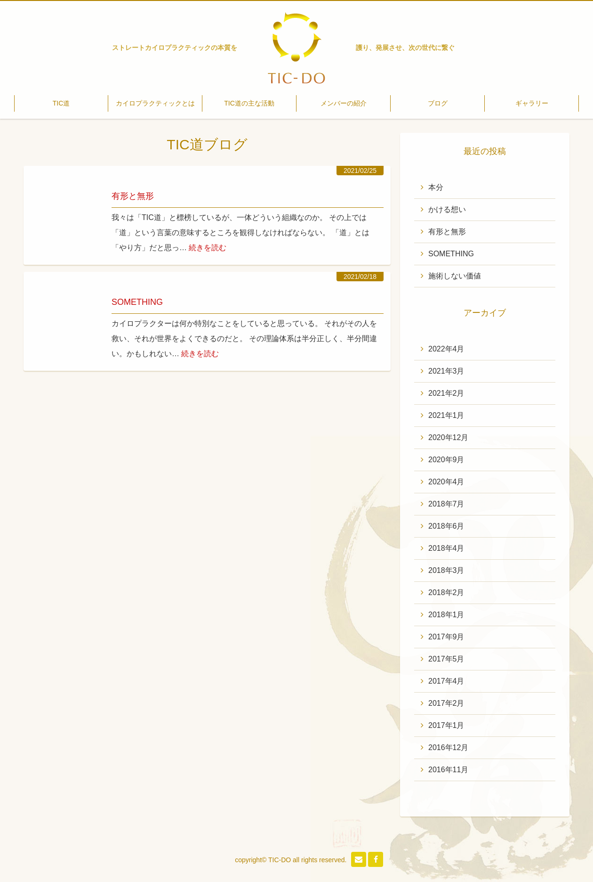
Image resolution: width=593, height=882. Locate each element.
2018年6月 (446, 526)
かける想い (447, 209)
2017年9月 (446, 637)
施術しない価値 (454, 276)
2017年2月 (446, 703)
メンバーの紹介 (344, 103)
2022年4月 (446, 349)
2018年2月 (446, 592)
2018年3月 (446, 570)
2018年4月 (446, 548)
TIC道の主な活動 (249, 103)
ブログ (438, 103)
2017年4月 (446, 681)
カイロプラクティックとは (155, 103)
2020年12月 (448, 437)
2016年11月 (448, 770)
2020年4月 (446, 482)
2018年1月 (446, 615)
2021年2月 (446, 393)
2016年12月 (448, 747)
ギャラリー (531, 103)
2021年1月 (446, 415)
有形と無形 (133, 196)
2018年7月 (446, 504)
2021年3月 (446, 371)
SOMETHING (137, 302)
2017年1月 (446, 725)
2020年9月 (446, 460)
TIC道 (61, 103)
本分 (435, 187)
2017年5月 (446, 659)
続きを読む (207, 248)
